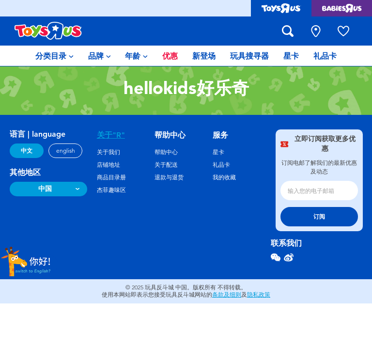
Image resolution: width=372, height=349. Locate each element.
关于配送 (166, 164)
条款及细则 (226, 294)
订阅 (319, 216)
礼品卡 (221, 164)
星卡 (218, 152)
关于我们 (108, 152)
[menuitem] (54, 56)
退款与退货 (169, 177)
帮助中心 (166, 152)
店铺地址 (108, 164)
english (65, 150)
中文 (26, 150)
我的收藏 (224, 177)
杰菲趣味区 (111, 190)
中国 (45, 189)
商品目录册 (111, 177)
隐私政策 (258, 294)
